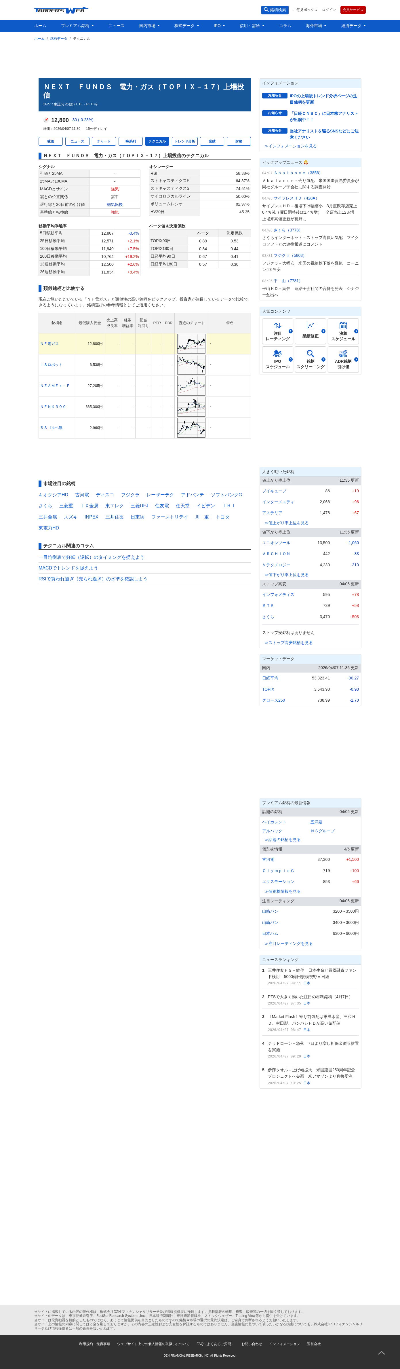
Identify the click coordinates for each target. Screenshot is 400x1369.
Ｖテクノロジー (276, 565)
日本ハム (270, 933)
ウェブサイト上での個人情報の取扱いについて (153, 1344)
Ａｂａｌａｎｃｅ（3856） (298, 172)
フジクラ (130, 494)
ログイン (329, 10)
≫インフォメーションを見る (290, 146)
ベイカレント (274, 822)
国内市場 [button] (148, 25)
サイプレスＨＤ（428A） (296, 198)
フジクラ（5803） (290, 255)
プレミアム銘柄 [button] (75, 25)
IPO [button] (218, 25)
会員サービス (353, 10)
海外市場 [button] (314, 25)
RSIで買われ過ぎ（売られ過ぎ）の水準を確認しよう (93, 578)
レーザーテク (160, 494)
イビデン (206, 505)
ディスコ (105, 494)
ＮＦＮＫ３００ (53, 407)
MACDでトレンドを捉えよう (68, 567)
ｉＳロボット (51, 364)
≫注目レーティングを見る (288, 943)
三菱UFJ (139, 505)
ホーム (40, 25)
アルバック (272, 831)
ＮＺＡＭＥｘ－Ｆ (55, 385)
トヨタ (223, 516)
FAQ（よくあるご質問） (216, 1344)
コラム (285, 25)
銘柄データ (58, 39)
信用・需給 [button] (250, 25)
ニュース (116, 25)
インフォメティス (278, 594)
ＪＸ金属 (89, 505)
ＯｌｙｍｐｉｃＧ (278, 870)
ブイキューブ (274, 491)
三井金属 (48, 516)
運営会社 (314, 1344)
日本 (306, 983)
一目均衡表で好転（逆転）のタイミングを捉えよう (91, 557)
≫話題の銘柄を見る (282, 839)
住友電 (162, 505)
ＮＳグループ (323, 831)
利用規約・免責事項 (94, 1344)
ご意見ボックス (305, 10)
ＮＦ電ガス (49, 343)
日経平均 (270, 678)
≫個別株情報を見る (282, 891)
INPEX (91, 516)
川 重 (202, 516)
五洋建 (317, 822)
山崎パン (270, 911)
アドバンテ (192, 494)
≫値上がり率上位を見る (286, 523)
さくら (45, 505)
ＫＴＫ (268, 605)
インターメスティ (278, 502)
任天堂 (183, 505)
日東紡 (137, 516)
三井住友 (114, 516)
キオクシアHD (53, 494)
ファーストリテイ (169, 516)
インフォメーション (284, 1344)
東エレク (114, 505)
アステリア (272, 512)
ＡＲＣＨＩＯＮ (276, 553)
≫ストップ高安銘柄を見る (288, 642)
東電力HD (49, 527)
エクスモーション (278, 881)
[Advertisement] (200, 58)
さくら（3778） (288, 230)
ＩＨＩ (229, 505)
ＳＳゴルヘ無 (51, 428)
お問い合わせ (251, 1344)
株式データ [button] (185, 25)
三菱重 (66, 505)
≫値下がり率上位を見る (286, 574)
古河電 (82, 494)
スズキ (71, 516)
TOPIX (268, 689)
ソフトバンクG (226, 494)
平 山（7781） (288, 280)
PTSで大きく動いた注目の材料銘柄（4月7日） (310, 996)
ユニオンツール (276, 542)
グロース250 (273, 700)
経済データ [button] (352, 25)
